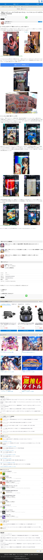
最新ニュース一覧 (17, 6)
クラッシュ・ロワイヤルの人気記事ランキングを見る (8, 454)
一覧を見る (40, 301)
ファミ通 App (3, 2)
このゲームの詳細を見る (10, 267)
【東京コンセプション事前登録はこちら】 (21, 64)
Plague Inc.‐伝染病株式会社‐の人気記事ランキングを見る (8, 466)
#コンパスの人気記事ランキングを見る (6, 441)
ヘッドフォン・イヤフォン (5, 304)
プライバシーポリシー (20, 554)
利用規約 (10, 554)
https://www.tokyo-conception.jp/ (10, 276)
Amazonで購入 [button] (8, 330)
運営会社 (14, 554)
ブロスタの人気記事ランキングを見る (6, 458)
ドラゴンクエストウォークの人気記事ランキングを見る (8, 446)
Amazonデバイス (21, 304)
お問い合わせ (6, 554)
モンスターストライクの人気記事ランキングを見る (8, 462)
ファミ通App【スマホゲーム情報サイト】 (6, 6)
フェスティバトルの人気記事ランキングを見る (7, 450)
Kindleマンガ (14, 304)
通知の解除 (26, 554)
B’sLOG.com (36, 554)
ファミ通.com (31, 554)
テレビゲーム (27, 304)
